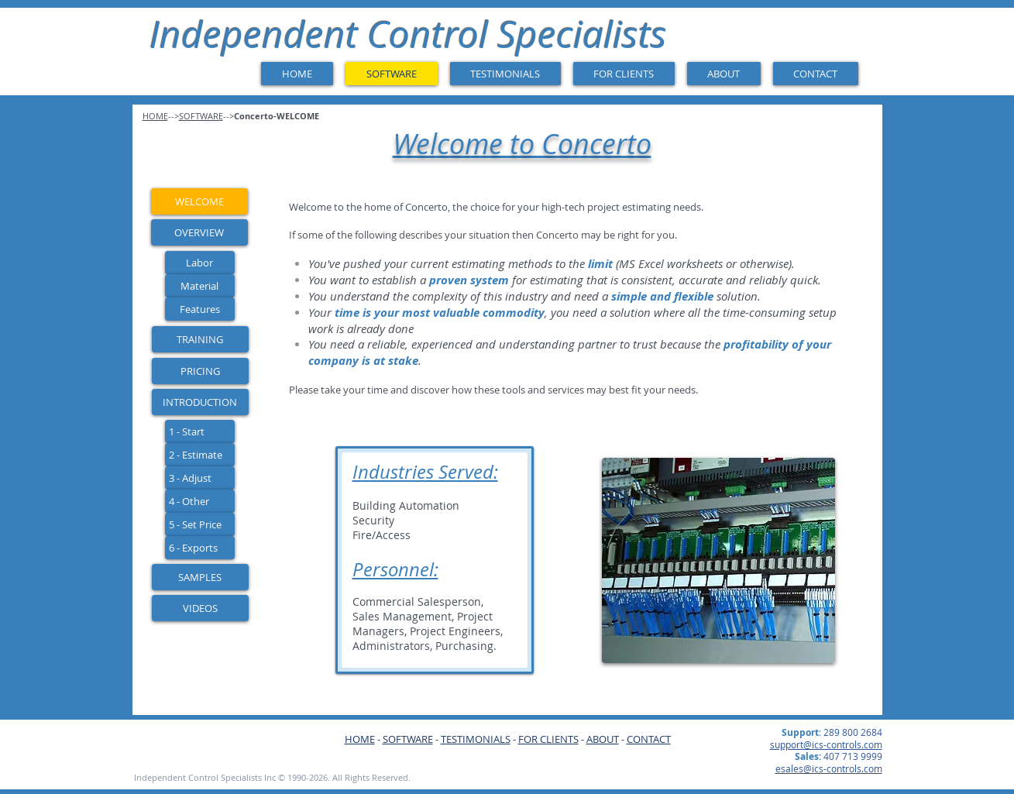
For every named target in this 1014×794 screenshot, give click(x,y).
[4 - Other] (200, 501)
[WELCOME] (199, 201)
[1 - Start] (200, 431)
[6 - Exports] (200, 547)
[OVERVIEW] (199, 232)
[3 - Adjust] (200, 478)
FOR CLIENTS (548, 739)
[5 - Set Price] (200, 524)
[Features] (200, 309)
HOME (360, 739)
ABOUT (602, 739)
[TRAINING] (200, 339)
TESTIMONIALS (475, 739)
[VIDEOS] (200, 608)
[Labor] (200, 262)
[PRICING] (200, 371)
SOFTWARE (408, 739)
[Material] (200, 285)
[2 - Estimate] (200, 454)
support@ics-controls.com (826, 744)
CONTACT (649, 739)
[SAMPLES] (200, 577)
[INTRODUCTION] (200, 402)
